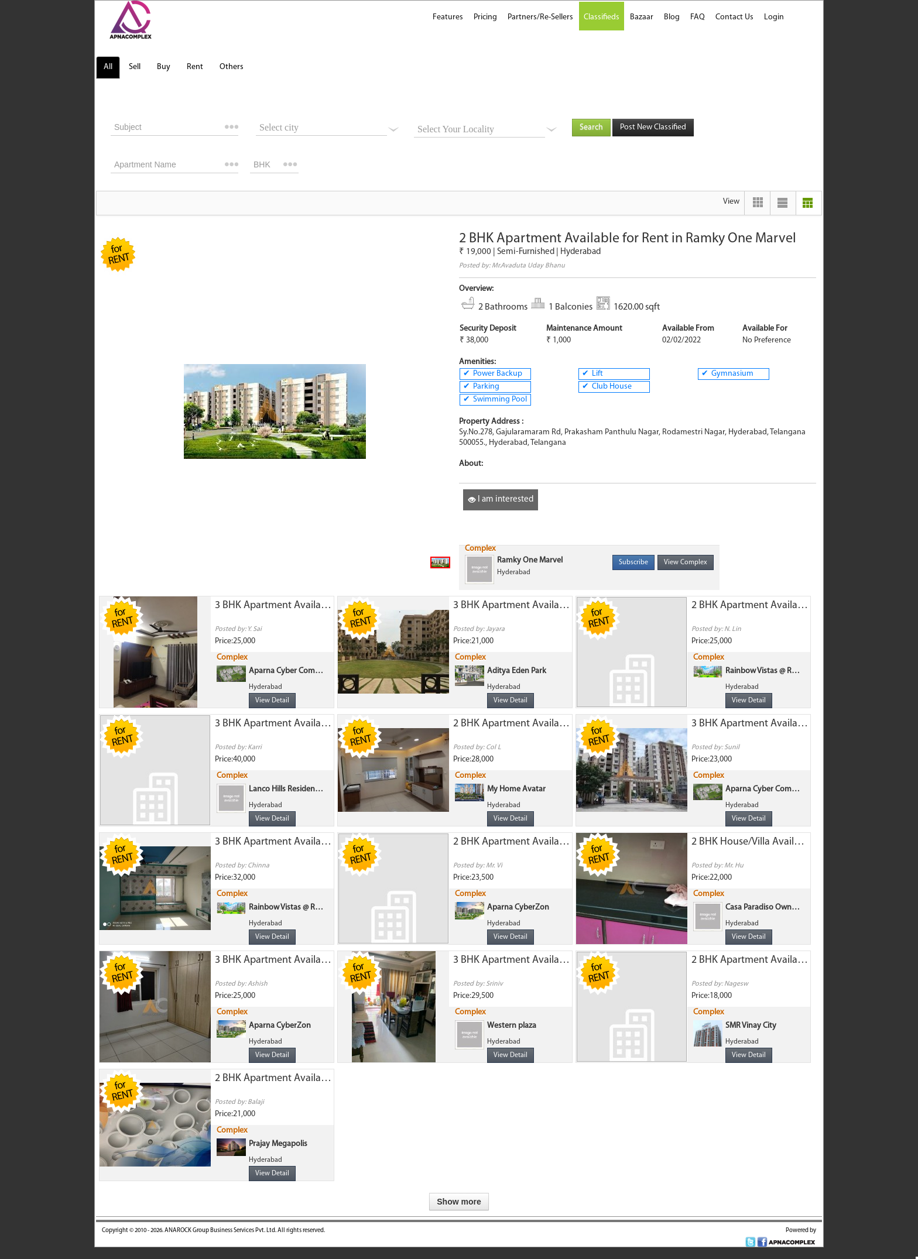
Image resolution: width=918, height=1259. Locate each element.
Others (232, 67)
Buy (163, 67)
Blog (672, 17)
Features (448, 17)
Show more (459, 1201)
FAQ (697, 17)
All (108, 67)
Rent (195, 67)
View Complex (685, 562)
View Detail (272, 700)
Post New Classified (653, 127)
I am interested (500, 499)
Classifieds (601, 17)
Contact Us (734, 17)
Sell (135, 67)
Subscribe (633, 562)
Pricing (485, 17)
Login (774, 17)
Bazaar (641, 17)
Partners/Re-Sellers (540, 17)
